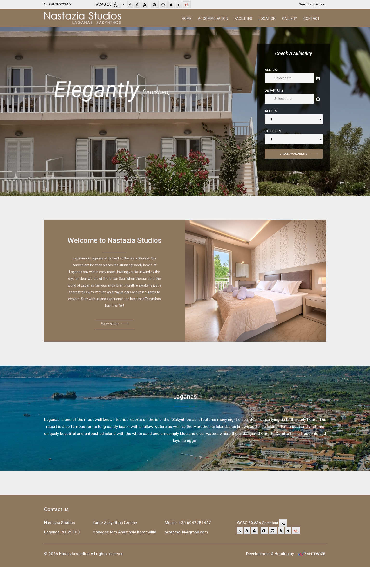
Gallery (289, 18)
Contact (311, 18)
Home (186, 18)
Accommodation (213, 18)
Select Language (312, 4)
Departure (274, 91)
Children (273, 131)
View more (114, 325)
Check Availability (299, 155)
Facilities (243, 18)
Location (267, 18)
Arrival (272, 70)
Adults (271, 111)
